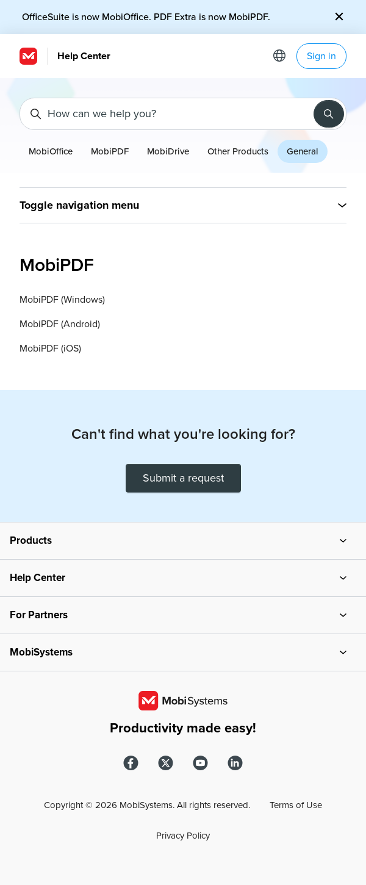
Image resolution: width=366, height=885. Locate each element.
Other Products (237, 151)
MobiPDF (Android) (60, 324)
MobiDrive (168, 151)
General (302, 151)
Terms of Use (296, 805)
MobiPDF (110, 151)
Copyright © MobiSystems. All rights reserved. (147, 805)
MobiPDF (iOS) (50, 348)
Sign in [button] (321, 56)
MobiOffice (51, 151)
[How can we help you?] (183, 114)
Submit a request (183, 478)
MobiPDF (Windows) (62, 300)
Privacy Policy (183, 835)
